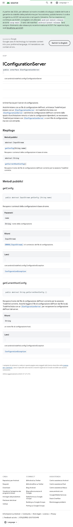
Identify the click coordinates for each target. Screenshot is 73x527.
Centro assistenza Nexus (58, 488)
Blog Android (30, 488)
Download (6, 488)
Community (26, 514)
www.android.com (56, 491)
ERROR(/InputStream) (14, 245)
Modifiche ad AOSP (15, 28)
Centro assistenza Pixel (58, 484)
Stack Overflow (55, 498)
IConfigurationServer (24, 110)
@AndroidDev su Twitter (34, 484)
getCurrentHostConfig (14, 164)
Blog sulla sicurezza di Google (34, 492)
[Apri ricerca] (47, 2)
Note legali (37, 514)
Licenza (46, 514)
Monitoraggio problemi (58, 502)
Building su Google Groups (35, 502)
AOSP (5, 56)
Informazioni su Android (11, 514)
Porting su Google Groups (35, 506)
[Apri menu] (3, 2)
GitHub (5, 504)
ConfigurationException (15, 271)
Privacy (53, 514)
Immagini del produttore (11, 497)
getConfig (9, 148)
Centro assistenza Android (59, 480)
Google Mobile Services (58, 495)
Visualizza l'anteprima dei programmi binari (12, 492)
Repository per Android (11, 480)
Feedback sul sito (10, 517)
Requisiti (6, 484)
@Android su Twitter (33, 480)
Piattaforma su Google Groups (34, 497)
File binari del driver (9, 500)
